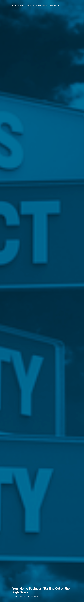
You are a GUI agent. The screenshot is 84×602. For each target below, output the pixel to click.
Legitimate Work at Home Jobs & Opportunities (28, 5)
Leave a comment (34, 596)
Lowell (15, 596)
